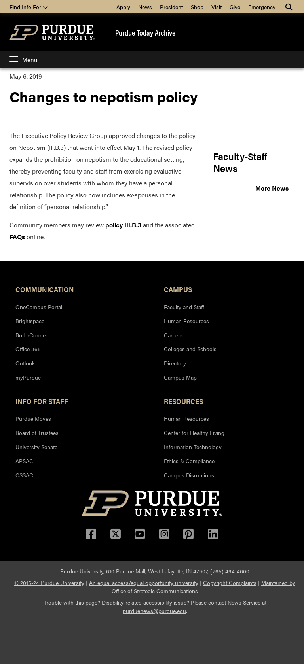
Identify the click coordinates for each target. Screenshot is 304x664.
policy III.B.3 (123, 224)
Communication (44, 289)
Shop (197, 7)
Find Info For (29, 7)
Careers (173, 335)
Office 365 (28, 349)
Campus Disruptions (189, 475)
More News (272, 188)
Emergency (262, 7)
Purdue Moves (33, 418)
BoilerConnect (32, 335)
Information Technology (193, 447)
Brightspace (29, 321)
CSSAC (24, 475)
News (145, 7)
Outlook (25, 363)
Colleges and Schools (190, 349)
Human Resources (186, 321)
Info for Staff (41, 401)
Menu (23, 59)
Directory (175, 363)
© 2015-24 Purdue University (49, 582)
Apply (123, 7)
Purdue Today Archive (145, 32)
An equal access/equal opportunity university (143, 582)
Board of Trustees (37, 433)
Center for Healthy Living (194, 433)
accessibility (157, 602)
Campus (178, 289)
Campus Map (180, 377)
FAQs (17, 236)
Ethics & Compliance (189, 461)
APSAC (24, 461)
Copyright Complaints (229, 582)
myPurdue (28, 377)
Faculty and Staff (184, 307)
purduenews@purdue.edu (154, 611)
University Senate (36, 447)
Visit (216, 7)
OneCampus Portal (38, 307)
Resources (183, 401)
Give (235, 7)
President (171, 7)
